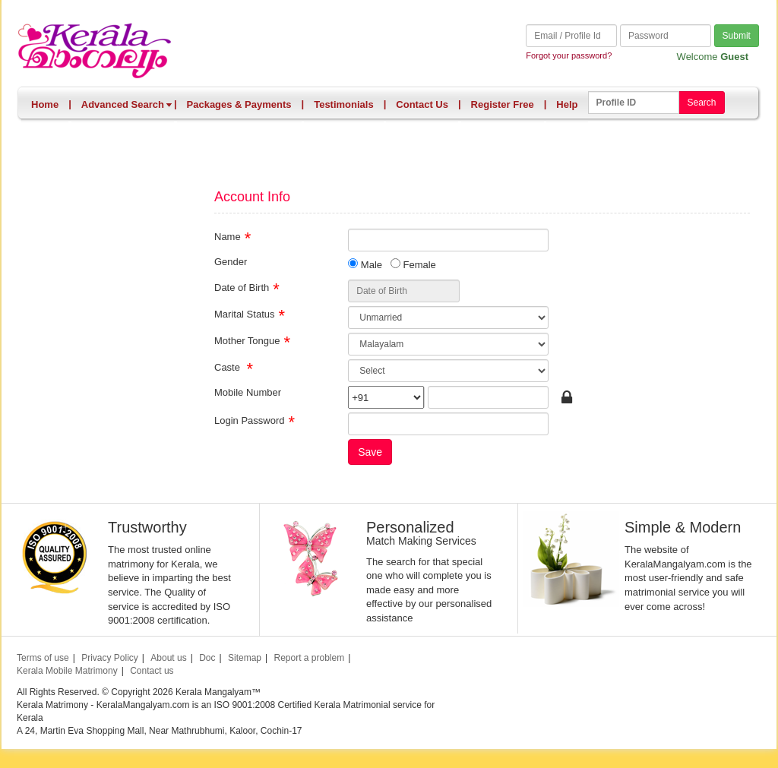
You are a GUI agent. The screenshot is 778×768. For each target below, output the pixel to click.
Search (701, 102)
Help (566, 104)
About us (168, 658)
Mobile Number (247, 392)
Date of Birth (241, 287)
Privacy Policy (109, 658)
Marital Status (244, 313)
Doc (207, 658)
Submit (737, 35)
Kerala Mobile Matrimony (67, 670)
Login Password (249, 420)
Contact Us (422, 104)
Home (45, 104)
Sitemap (244, 658)
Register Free (502, 104)
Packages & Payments (239, 104)
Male (365, 264)
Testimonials (344, 104)
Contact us (151, 670)
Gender (230, 261)
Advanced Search (126, 104)
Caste (228, 366)
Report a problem (309, 658)
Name (227, 236)
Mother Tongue (247, 340)
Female (413, 264)
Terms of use (43, 658)
